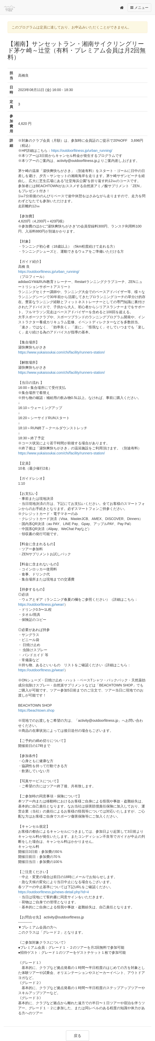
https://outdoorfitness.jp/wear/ (41, 604)
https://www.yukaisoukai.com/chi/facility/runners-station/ (61, 352)
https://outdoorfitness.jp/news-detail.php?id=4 (53, 892)
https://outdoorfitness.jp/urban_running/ (81, 151)
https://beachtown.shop (36, 710)
